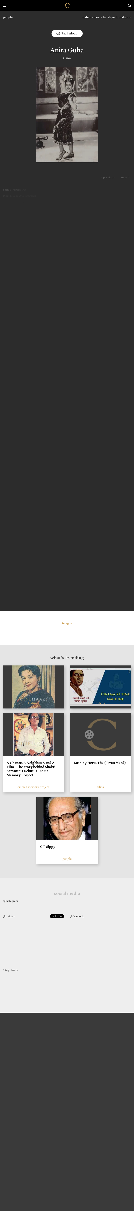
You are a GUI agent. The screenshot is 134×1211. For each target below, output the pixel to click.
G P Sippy (47, 847)
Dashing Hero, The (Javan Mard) (100, 763)
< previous (108, 177)
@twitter (9, 916)
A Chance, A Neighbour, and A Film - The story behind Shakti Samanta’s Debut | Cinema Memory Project (31, 769)
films (100, 787)
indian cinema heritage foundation (106, 17)
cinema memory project (33, 787)
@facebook (77, 916)
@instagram (10, 901)
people (8, 17)
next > (125, 177)
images (67, 623)
